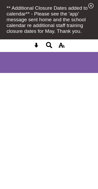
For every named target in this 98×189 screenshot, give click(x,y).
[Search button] (49, 47)
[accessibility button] (61, 47)
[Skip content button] (36, 47)
